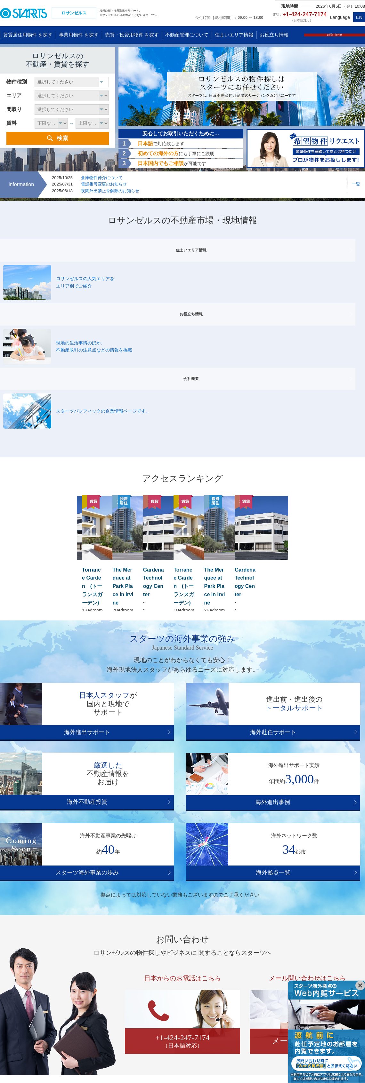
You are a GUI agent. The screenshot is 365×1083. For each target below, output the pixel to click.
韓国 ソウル (16, 1013)
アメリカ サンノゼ (161, 995)
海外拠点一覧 (307, 662)
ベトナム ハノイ (78, 960)
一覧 (356, 185)
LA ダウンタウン (233, 884)
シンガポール (75, 977)
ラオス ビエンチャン (84, 1013)
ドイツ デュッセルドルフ (335, 969)
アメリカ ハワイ (159, 960)
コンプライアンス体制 (75, 1066)
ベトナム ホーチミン (83, 969)
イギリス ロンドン (328, 960)
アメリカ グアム (159, 969)
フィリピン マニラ (81, 1021)
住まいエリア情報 (58, 245)
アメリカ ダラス (159, 1004)
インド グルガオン (81, 1039)
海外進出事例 (57, 662)
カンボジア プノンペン (85, 1004)
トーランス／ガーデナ (143, 884)
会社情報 (117, 1066)
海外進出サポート (58, 594)
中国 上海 (14, 960)
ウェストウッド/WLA (243, 877)
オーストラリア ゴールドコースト (251, 960)
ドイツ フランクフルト (333, 977)
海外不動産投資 (307, 594)
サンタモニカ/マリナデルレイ (183, 877)
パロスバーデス (191, 884)
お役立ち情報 (182, 245)
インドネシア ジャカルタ (87, 995)
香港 (9, 995)
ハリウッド (91, 877)
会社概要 (307, 245)
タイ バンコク (19, 1021)
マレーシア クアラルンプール (92, 986)
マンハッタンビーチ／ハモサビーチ (310, 877)
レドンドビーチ (95, 884)
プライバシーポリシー (21, 1066)
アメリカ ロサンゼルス (166, 977)
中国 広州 (14, 977)
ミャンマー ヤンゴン (25, 1030)
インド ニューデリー (83, 1030)
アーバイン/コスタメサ (282, 884)
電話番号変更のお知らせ (104, 185)
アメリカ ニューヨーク (166, 986)
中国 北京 (14, 969)
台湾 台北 (14, 1004)
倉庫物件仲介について (102, 178)
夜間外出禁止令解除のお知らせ (110, 191)
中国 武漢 (14, 986)
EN (359, 17)
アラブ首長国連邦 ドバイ (87, 1048)
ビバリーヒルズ (127, 877)
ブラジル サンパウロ (163, 1021)
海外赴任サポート (182, 594)
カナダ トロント (159, 1013)
